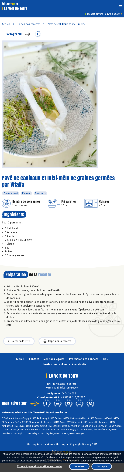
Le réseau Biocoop (54, 444)
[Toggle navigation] (120, 8)
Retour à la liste (19, 341)
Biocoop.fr (33, 444)
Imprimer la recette (57, 341)
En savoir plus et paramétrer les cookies (39, 466)
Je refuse (79, 466)
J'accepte (101, 466)
